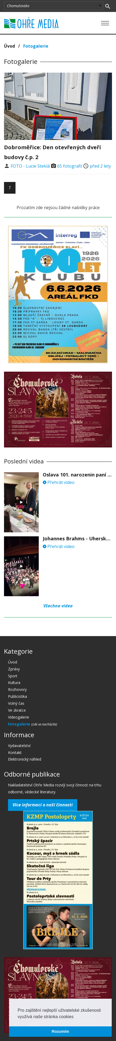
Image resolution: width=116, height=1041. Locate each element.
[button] (75, 1017)
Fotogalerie (35, 46)
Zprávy (14, 668)
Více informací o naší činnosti (43, 805)
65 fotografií (69, 166)
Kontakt (15, 752)
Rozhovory (17, 689)
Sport (12, 675)
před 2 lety (100, 166)
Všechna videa (58, 606)
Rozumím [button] (60, 1031)
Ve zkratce (17, 710)
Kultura (14, 682)
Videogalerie (18, 717)
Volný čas (16, 703)
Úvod (9, 46)
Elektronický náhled (24, 759)
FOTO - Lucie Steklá (30, 166)
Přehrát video (59, 482)
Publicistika (17, 696)
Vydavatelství (19, 745)
